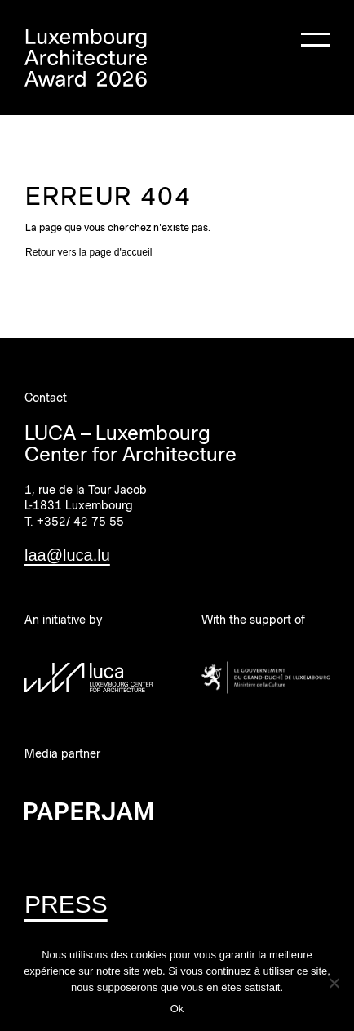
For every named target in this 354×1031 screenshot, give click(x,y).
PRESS (66, 904)
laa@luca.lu (67, 555)
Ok (177, 1008)
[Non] (333, 983)
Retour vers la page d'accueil (88, 252)
